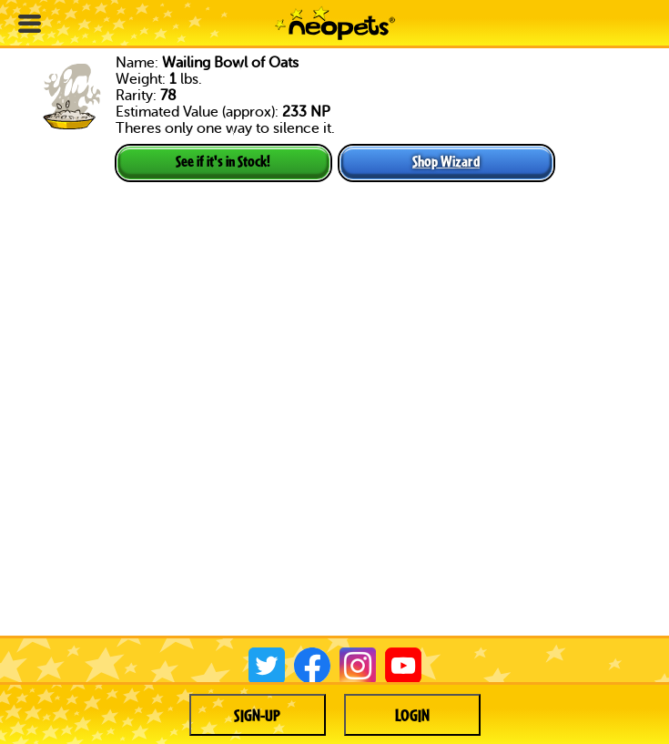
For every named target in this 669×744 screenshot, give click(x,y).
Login (412, 715)
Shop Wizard (446, 160)
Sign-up (257, 715)
